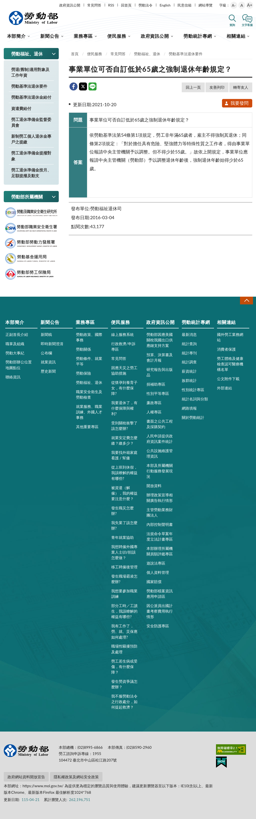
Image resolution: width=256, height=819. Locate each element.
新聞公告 (49, 36)
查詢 (232, 24)
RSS (111, 5)
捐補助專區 (155, 384)
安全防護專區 (157, 626)
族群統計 (189, 380)
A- (234, 5)
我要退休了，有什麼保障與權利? (124, 408)
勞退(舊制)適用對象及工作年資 (30, 72)
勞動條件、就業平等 (89, 361)
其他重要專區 (87, 426)
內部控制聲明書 (159, 524)
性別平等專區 (157, 393)
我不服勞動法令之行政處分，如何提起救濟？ (124, 701)
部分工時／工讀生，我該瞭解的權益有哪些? (124, 611)
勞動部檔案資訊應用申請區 (159, 594)
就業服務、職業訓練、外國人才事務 (89, 412)
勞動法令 (145, 5)
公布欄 (46, 353)
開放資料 (154, 485)
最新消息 (189, 334)
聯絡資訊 (13, 377)
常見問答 (94, 5)
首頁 (74, 53)
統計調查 (189, 362)
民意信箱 (185, 5)
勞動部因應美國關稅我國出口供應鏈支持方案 (159, 340)
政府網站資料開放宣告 (26, 777)
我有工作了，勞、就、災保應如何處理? (124, 631)
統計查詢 (189, 343)
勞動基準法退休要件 (29, 86)
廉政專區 (154, 402)
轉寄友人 (240, 87)
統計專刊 (189, 353)
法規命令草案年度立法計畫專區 (159, 536)
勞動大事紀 (15, 353)
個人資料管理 (157, 572)
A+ (249, 5)
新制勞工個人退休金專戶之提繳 (31, 139)
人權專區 (154, 412)
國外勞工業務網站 (230, 337)
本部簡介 (16, 36)
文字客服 (247, 24)
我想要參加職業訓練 (124, 594)
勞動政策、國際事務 (89, 337)
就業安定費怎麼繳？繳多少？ (124, 440)
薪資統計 (189, 371)
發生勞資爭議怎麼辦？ (124, 684)
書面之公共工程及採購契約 (159, 424)
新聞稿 (46, 334)
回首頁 (126, 5)
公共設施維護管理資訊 (159, 453)
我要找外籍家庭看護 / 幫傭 (124, 455)
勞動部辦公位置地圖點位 (19, 365)
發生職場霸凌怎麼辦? (124, 579)
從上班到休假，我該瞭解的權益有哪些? (124, 472)
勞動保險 (83, 373)
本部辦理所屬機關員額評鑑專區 (159, 551)
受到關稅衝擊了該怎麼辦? (124, 426)
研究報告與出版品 (159, 372)
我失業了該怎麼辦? (124, 525)
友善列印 (217, 87)
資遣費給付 (21, 108)
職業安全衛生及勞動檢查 (89, 394)
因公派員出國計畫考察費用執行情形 (159, 611)
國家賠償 (154, 581)
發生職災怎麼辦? (122, 511)
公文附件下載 (228, 378)
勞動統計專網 (198, 36)
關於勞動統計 (193, 417)
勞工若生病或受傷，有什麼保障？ (124, 666)
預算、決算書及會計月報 (159, 357)
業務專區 (83, 36)
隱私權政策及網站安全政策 (76, 777)
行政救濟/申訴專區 (123, 346)
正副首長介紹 (17, 334)
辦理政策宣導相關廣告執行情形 (159, 498)
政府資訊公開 (69, 5)
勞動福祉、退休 (147, 53)
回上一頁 (193, 87)
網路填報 (189, 408)
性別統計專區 (193, 389)
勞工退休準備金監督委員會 (31, 122)
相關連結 (236, 36)
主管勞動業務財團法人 (159, 512)
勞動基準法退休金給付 (31, 97)
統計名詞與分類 (195, 399)
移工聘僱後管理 (124, 567)
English (165, 5)
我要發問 (236, 103)
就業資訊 (48, 362)
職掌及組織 (15, 343)
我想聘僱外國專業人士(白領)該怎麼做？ (124, 552)
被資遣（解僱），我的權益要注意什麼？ (124, 493)
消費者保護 (226, 349)
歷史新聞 (48, 371)
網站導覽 (205, 5)
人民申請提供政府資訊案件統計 (159, 439)
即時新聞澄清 (52, 343)
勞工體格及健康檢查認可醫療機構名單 (230, 364)
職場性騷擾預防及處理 (124, 649)
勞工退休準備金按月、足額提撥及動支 (31, 172)
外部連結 (224, 388)
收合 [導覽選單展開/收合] (246, 300)
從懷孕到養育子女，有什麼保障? (124, 388)
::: (2, 4)
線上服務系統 (122, 334)
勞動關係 (83, 349)
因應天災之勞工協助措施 (124, 370)
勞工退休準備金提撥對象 (31, 155)
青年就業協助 (122, 537)
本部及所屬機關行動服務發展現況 (159, 471)
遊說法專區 (155, 563)
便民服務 (116, 36)
